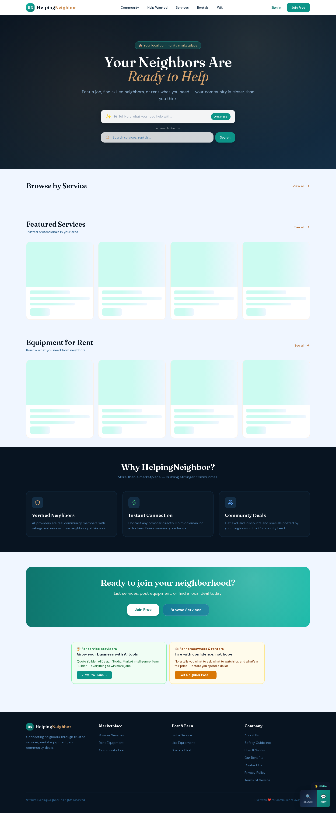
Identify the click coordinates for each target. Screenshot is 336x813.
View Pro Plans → (94, 675)
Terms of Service (257, 780)
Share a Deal (181, 750)
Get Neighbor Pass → (195, 675)
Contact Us (253, 765)
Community (130, 7)
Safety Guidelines (258, 743)
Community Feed (112, 750)
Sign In (276, 7)
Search (225, 137)
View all (301, 186)
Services (182, 7)
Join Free (298, 7)
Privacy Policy (255, 772)
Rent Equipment (111, 743)
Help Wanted (157, 7)
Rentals (203, 7)
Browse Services (186, 609)
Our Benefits (254, 758)
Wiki (220, 7)
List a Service (182, 735)
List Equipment (183, 743)
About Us (252, 735)
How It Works (255, 750)
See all (302, 227)
